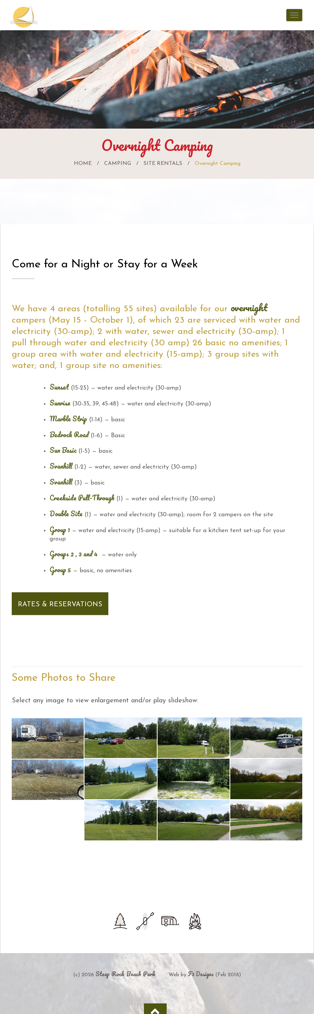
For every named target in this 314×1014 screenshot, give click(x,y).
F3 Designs (201, 973)
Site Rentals (163, 163)
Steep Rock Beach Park (125, 973)
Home (83, 163)
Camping (117, 163)
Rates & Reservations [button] (60, 604)
